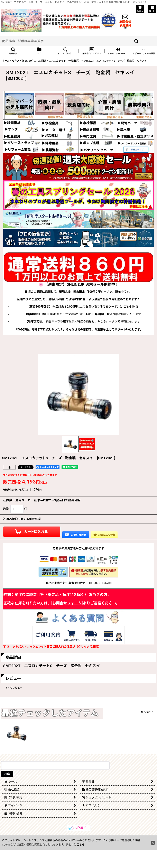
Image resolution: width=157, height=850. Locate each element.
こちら (127, 306)
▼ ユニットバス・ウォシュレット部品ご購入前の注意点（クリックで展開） (52, 646)
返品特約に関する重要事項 (21, 519)
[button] (13, 51)
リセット (147, 712)
